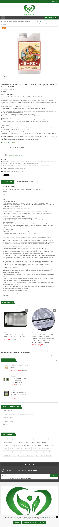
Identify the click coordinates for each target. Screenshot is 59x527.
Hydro (38, 132)
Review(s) (11, 59)
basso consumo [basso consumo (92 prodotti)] (8, 412)
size (2, 116)
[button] (55, 330)
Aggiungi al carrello (15, 125)
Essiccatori (6, 394)
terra (36, 136)
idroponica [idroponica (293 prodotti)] (19, 418)
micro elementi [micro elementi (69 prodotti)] (46, 418)
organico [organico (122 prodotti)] (21, 422)
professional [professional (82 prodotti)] (7, 425)
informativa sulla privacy (25, 448)
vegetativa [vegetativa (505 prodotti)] (48, 425)
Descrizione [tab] (8, 152)
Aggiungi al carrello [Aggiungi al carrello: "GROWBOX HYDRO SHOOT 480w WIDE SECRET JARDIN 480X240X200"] (26, 280)
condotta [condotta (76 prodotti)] (44, 412)
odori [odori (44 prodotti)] (15, 422)
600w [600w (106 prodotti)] (26, 409)
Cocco (37, 21)
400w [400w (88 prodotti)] (20, 409)
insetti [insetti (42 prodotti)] (34, 418)
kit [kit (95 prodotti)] (39, 418)
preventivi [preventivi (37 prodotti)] (47, 422)
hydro (14, 136)
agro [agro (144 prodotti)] (31, 409)
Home (4, 21)
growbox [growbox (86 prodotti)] (47, 415)
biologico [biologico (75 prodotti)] (21, 412)
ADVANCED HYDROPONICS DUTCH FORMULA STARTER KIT (19, 364)
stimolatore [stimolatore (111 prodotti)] (30, 425)
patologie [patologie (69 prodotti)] (28, 422)
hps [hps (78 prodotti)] (53, 415)
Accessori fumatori (8, 387)
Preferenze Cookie (30, 523)
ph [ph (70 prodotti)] (34, 422)
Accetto (17, 523)
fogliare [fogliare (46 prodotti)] (40, 415)
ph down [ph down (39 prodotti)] (39, 422)
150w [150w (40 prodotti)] (5, 409)
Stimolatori (18, 133)
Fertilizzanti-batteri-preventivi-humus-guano (21, 21)
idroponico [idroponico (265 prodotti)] (28, 418)
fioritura (10, 136)
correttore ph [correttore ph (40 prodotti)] (7, 415)
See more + (6, 398)
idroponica (25, 136)
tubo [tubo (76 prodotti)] (42, 425)
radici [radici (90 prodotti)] (14, 425)
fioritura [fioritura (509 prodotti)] (34, 415)
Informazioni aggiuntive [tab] (26, 152)
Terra (23, 133)
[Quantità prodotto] (3, 125)
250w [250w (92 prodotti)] (15, 409)
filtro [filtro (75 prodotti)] (28, 415)
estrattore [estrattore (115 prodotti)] (22, 415)
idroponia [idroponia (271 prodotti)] (11, 418)
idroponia (19, 136)
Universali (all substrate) (31, 133)
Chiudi (42, 523)
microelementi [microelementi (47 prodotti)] (8, 422)
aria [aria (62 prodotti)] (51, 409)
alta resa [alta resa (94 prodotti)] (45, 409)
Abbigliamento (7, 380)
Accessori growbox (8, 391)
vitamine (47, 136)
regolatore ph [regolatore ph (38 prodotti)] (21, 425)
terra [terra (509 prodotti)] (37, 425)
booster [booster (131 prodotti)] (28, 412)
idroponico (32, 136)
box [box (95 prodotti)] (33, 412)
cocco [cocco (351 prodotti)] (38, 412)
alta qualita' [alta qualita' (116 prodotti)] (38, 409)
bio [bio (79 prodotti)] (15, 412)
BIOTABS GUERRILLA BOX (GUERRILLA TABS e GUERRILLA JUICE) (18, 350)
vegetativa (41, 136)
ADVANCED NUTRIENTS (18, 138)
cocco (5, 136)
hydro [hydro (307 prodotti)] (5, 418)
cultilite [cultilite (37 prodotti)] (15, 415)
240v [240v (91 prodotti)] (10, 409)
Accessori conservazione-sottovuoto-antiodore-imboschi (18, 384)
